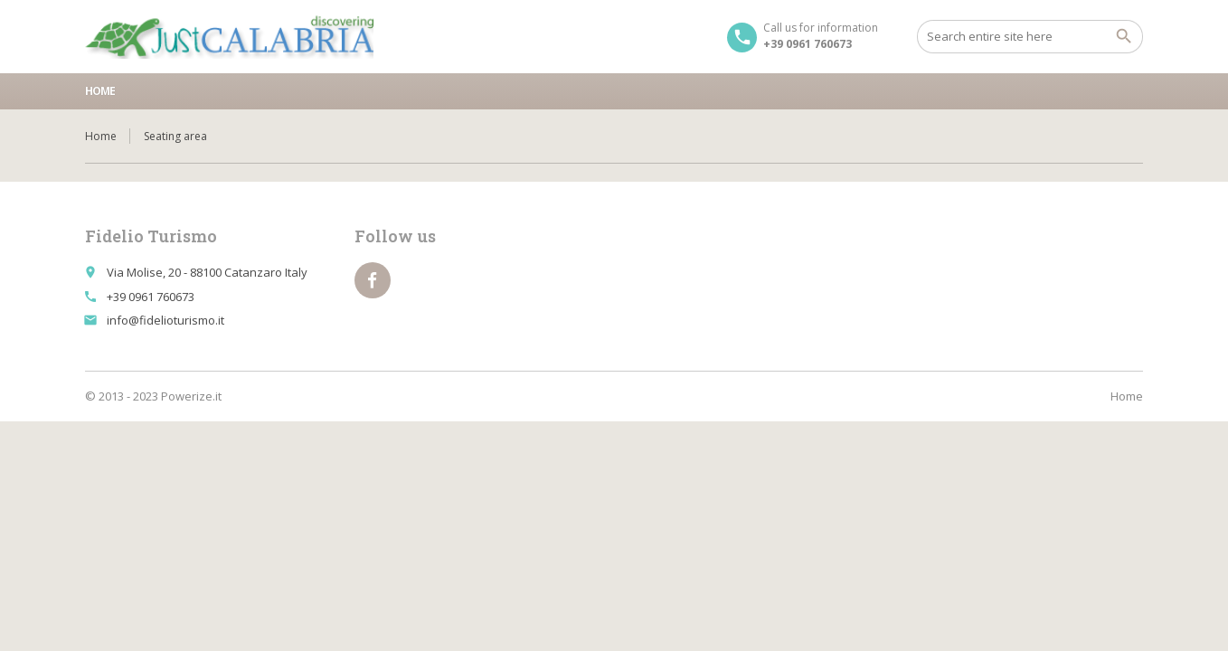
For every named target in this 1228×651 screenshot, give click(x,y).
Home (100, 91)
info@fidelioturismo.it (165, 320)
